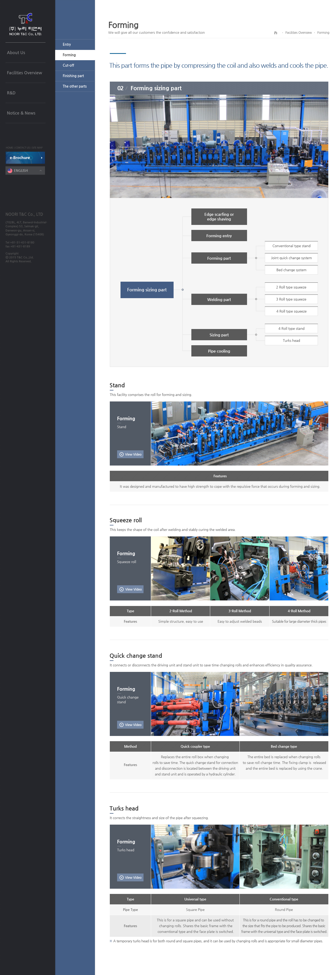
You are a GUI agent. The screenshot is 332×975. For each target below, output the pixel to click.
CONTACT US (22, 147)
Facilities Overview (24, 73)
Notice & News (21, 113)
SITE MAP (37, 147)
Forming (69, 55)
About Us (16, 53)
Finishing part (73, 76)
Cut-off (68, 65)
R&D (11, 93)
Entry (67, 44)
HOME (9, 147)
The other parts (75, 86)
